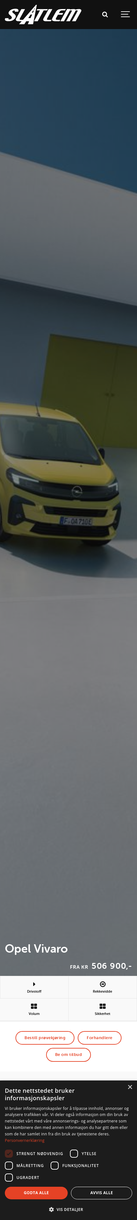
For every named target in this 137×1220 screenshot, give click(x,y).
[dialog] (68, 1150)
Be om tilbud (68, 1054)
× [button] (129, 1087)
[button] (68, 1209)
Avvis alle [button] (101, 1192)
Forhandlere (100, 1037)
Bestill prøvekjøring (44, 1037)
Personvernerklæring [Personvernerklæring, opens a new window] (24, 1140)
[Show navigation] (125, 14)
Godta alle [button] (36, 1192)
